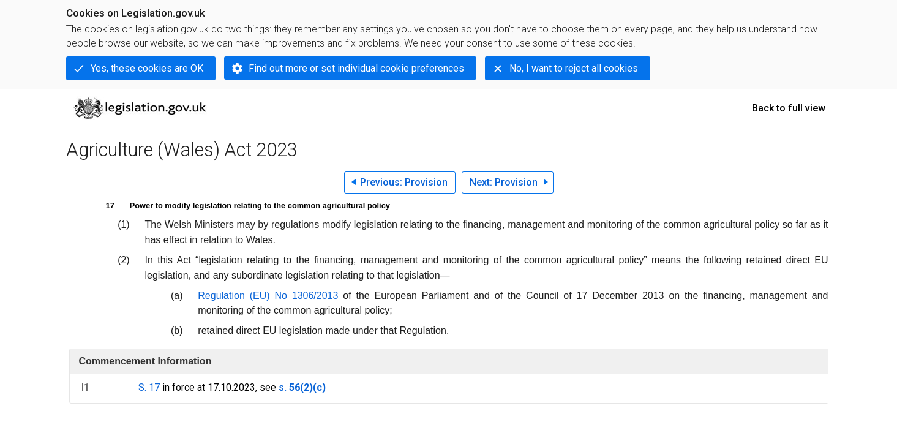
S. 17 (149, 387)
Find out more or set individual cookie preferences (356, 68)
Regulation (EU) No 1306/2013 (268, 295)
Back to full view (788, 108)
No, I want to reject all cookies (573, 68)
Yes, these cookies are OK (147, 68)
